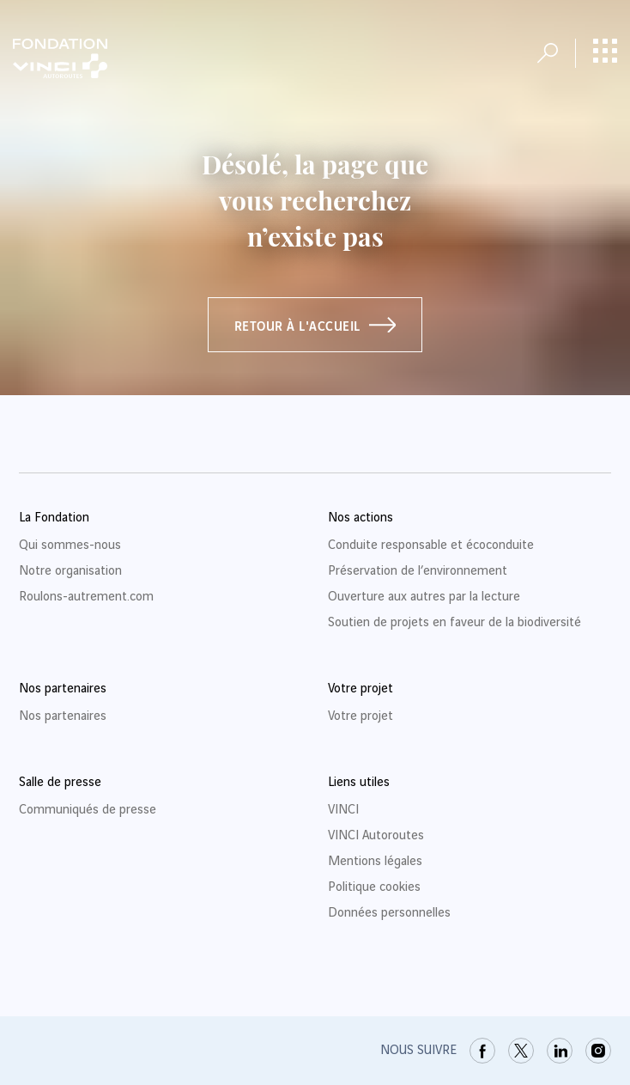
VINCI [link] (343, 810)
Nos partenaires (62, 716)
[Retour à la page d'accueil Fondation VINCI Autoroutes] (60, 58)
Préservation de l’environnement (417, 571)
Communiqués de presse (87, 810)
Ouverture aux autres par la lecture (424, 597)
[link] (482, 1051)
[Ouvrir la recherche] (547, 53)
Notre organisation (70, 571)
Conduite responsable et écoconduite (431, 545)
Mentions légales (375, 862)
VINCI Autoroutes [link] (376, 836)
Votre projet (360, 716)
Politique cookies (374, 887)
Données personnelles (389, 913)
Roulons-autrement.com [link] (86, 597)
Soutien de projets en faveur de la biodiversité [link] (454, 623)
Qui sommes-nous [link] (70, 545)
